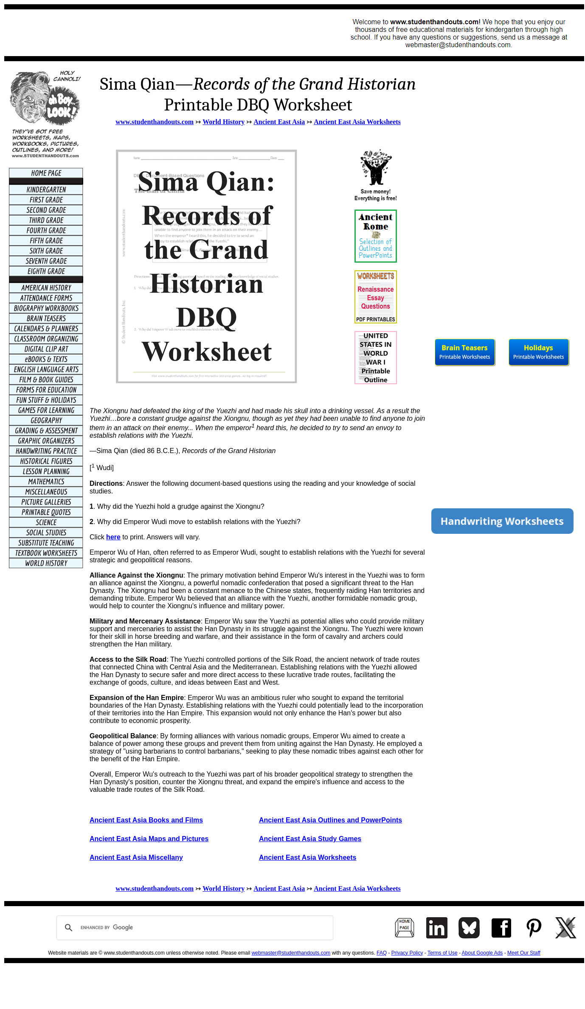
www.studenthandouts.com (154, 121)
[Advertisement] (163, 33)
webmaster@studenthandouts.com (291, 953)
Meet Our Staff (523, 953)
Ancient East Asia (279, 121)
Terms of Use (443, 953)
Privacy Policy (407, 953)
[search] (194, 928)
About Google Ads (482, 953)
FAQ (382, 953)
